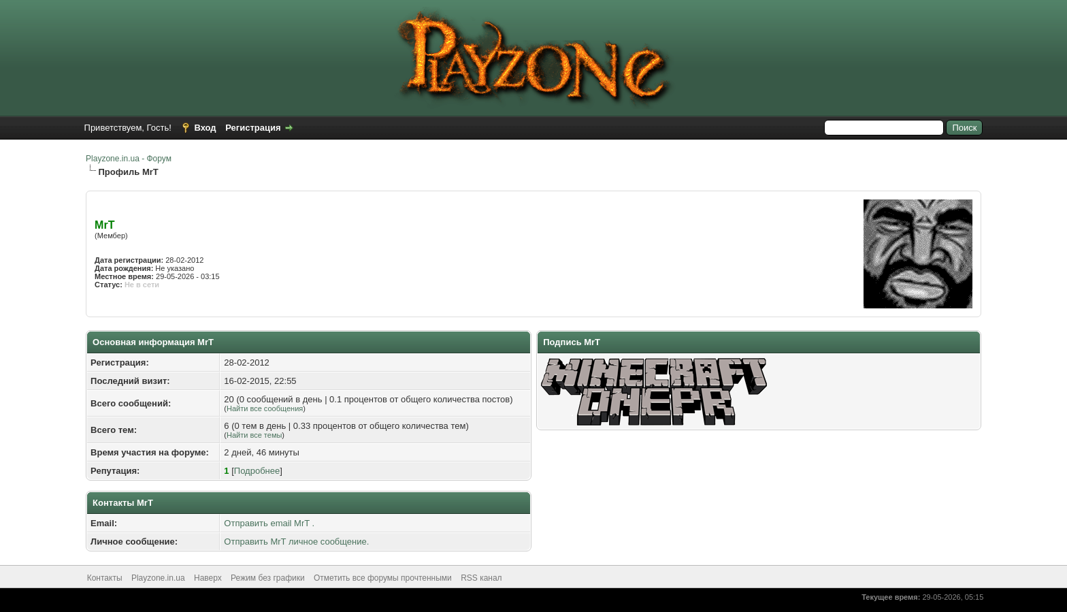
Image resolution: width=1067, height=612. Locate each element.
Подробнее (257, 471)
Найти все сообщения (265, 408)
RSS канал (481, 578)
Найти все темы (254, 435)
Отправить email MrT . (269, 523)
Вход (205, 128)
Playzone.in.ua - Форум (128, 158)
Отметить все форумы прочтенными (383, 578)
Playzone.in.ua (158, 578)
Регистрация (252, 128)
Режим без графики (268, 578)
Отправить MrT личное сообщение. (296, 541)
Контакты (104, 578)
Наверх (208, 578)
